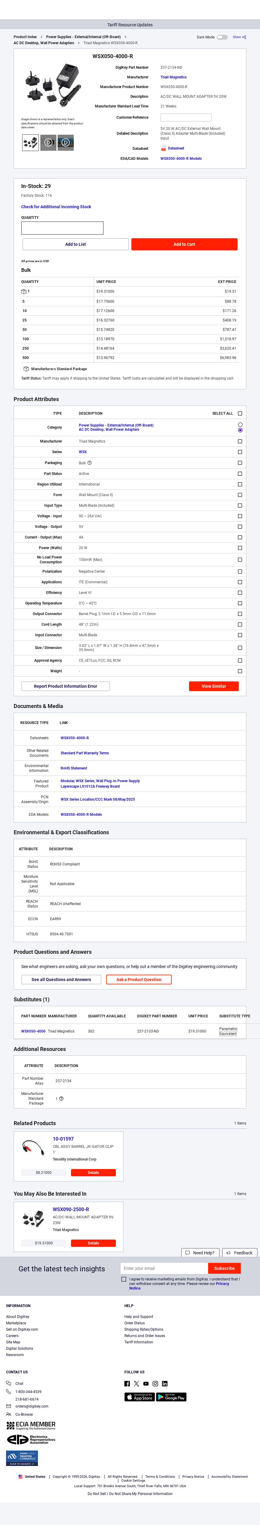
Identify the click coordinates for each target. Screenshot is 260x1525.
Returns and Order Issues (144, 1336)
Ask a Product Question (138, 979)
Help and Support (138, 1317)
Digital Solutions (19, 1348)
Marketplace (16, 1323)
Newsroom (15, 1355)
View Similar (214, 686)
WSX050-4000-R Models (181, 158)
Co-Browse (19, 1415)
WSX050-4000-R (75, 738)
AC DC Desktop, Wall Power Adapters (44, 43)
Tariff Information (138, 1342)
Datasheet (172, 148)
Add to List (75, 244)
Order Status (134, 1323)
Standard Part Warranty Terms (85, 753)
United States (32, 1477)
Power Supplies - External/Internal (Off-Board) (83, 37)
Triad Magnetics (173, 77)
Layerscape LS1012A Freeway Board (90, 786)
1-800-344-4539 (24, 1392)
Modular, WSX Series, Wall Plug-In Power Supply (100, 781)
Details (93, 1173)
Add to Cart (184, 244)
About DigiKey (17, 1317)
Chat (14, 1384)
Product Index (25, 37)
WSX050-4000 (33, 1031)
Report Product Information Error (65, 686)
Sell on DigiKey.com (22, 1329)
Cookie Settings (133, 1481)
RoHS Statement (74, 768)
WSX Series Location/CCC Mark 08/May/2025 (98, 799)
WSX (83, 452)
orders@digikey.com (27, 1407)
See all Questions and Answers (61, 979)
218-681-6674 (22, 1399)
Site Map (13, 1342)
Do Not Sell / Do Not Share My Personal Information (130, 1494)
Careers (12, 1336)
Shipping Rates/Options (143, 1329)
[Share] (239, 37)
